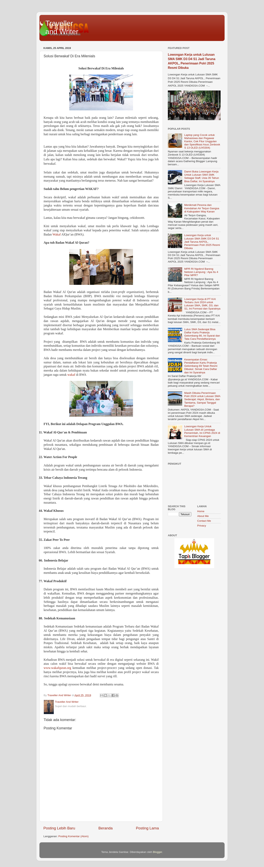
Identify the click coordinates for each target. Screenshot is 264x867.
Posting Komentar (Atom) (73, 836)
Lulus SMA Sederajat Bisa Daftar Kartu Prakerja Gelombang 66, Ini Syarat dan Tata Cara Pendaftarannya (202, 334)
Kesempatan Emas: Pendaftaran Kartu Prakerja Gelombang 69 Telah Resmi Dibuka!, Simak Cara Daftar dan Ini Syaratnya (200, 366)
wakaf (71, 374)
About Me (203, 516)
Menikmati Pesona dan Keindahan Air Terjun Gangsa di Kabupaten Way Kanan (201, 208)
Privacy (201, 525)
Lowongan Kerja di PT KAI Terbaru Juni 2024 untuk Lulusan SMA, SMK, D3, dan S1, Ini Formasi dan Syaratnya (202, 304)
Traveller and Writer (61, 27)
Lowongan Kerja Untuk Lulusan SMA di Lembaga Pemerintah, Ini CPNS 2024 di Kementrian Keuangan (202, 431)
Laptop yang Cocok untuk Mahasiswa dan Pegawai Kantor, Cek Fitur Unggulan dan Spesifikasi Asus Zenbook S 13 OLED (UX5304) (202, 141)
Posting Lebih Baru (59, 828)
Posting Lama (147, 828)
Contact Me (204, 520)
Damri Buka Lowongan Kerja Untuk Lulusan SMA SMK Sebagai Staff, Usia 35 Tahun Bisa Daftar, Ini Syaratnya (201, 176)
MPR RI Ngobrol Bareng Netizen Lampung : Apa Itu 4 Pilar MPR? (201, 272)
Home (200, 511)
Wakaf (57, 234)
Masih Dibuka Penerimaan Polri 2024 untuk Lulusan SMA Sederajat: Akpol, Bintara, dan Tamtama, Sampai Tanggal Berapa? (202, 399)
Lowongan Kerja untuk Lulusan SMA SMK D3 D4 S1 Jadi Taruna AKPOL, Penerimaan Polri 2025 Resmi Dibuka (202, 242)
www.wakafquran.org (57, 667)
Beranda (105, 828)
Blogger (157, 851)
